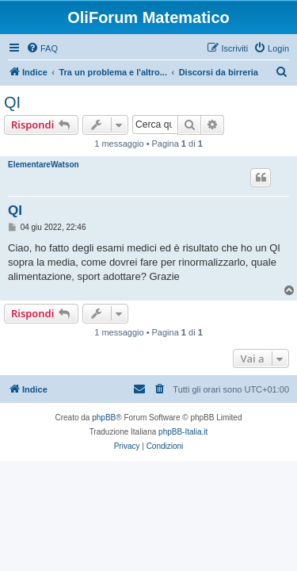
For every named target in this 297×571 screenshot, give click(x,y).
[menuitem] (42, 48)
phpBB (104, 417)
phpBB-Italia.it (183, 431)
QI (12, 102)
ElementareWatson (43, 164)
